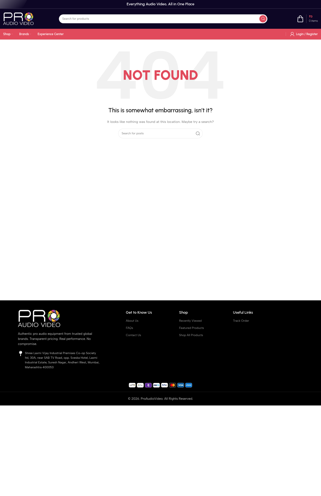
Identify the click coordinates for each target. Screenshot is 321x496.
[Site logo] (18, 18)
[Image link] (39, 318)
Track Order (241, 321)
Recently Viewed (190, 321)
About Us (132, 321)
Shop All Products (191, 335)
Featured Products (191, 328)
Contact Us (133, 335)
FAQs (129, 328)
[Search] (163, 18)
